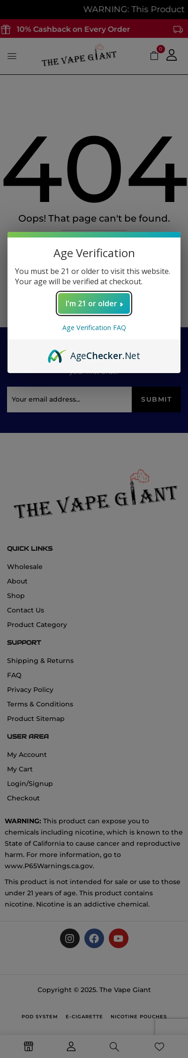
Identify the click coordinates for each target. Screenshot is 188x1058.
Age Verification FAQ (94, 327)
